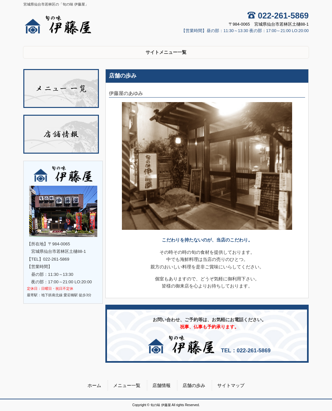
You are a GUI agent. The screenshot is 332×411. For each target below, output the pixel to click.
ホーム (94, 385)
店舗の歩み (194, 385)
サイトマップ (230, 385)
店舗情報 (161, 385)
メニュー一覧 (126, 385)
